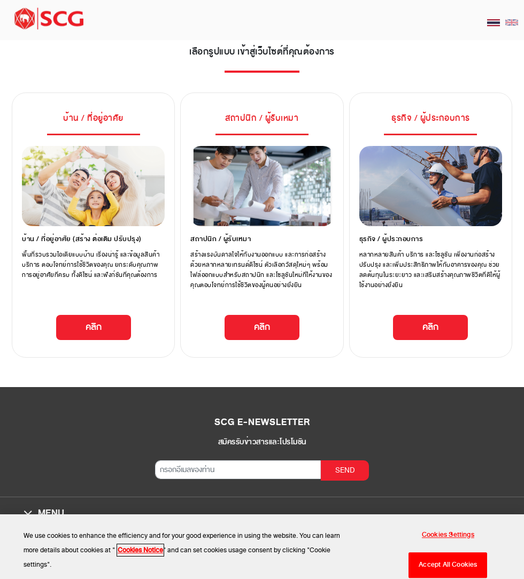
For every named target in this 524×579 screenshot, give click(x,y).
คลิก (94, 327)
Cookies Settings (448, 537)
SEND (345, 470)
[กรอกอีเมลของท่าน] (238, 469)
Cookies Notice (140, 553)
